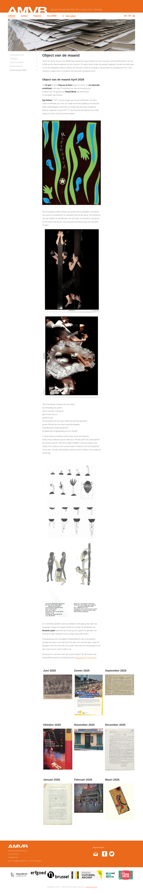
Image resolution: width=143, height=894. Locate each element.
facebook (104, 855)
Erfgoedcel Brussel (50, 875)
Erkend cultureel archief (86, 875)
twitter (111, 855)
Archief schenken (17, 62)
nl (134, 16)
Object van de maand (18, 70)
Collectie (11, 16)
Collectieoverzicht (17, 55)
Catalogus (14, 59)
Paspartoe (125, 875)
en (125, 16)
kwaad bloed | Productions (85, 657)
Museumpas (110, 875)
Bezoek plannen (16, 66)
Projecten (37, 16)
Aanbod (24, 16)
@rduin (95, 855)
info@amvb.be (13, 857)
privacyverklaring (91, 887)
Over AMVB (52, 16)
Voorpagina (18, 846)
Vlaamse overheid (19, 875)
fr (130, 16)
